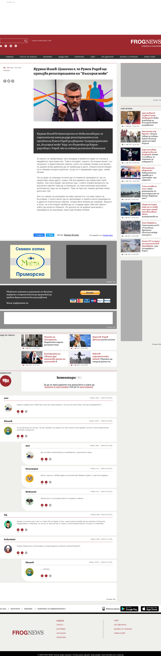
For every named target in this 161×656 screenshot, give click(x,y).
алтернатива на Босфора (150, 211)
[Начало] (1, 46)
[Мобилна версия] (111, 608)
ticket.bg (120, 655)
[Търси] (26, 41)
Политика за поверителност (51, 609)
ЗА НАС (3, 609)
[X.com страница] (11, 46)
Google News (108, 235)
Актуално (61, 633)
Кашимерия (31, 469)
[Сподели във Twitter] (8, 81)
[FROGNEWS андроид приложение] (129, 608)
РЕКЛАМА (28, 609)
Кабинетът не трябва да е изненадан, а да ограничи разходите (149, 175)
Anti (6, 398)
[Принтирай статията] (12, 81)
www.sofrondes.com (109, 655)
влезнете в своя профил (57, 387)
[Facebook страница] (6, 46)
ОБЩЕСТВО (63, 57)
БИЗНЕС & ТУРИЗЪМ (129, 57)
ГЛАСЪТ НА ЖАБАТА (28, 57)
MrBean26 (30, 492)
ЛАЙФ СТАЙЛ (149, 57)
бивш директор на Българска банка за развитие (150, 119)
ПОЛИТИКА (79, 57)
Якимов (8, 421)
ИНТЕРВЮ (47, 57)
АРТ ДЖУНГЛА (107, 57)
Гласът (59, 625)
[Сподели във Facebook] (4, 81)
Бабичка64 (9, 539)
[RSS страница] (15, 46)
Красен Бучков (71, 235)
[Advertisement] (80, 18)
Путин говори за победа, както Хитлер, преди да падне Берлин (150, 137)
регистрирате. (87, 387)
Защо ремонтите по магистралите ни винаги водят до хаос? (150, 192)
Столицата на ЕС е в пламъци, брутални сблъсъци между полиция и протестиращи (150, 230)
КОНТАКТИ (15, 609)
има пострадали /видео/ (151, 246)
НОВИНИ (9, 57)
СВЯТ (93, 57)
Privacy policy (78, 655)
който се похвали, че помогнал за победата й (150, 155)
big (5, 515)
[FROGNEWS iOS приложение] (150, 608)
